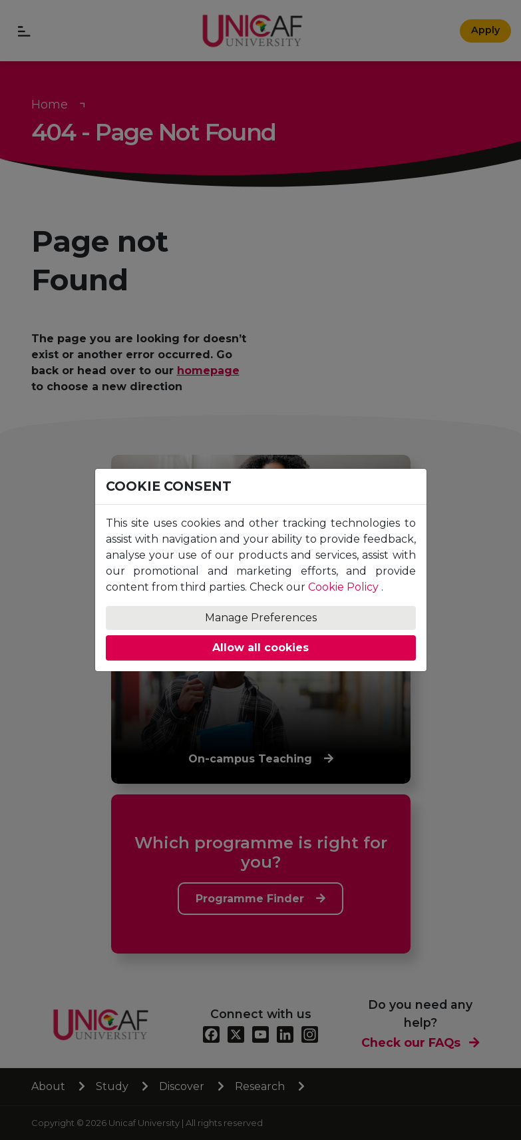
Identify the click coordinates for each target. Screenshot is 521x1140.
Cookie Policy (343, 587)
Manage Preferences (261, 617)
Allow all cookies (260, 647)
